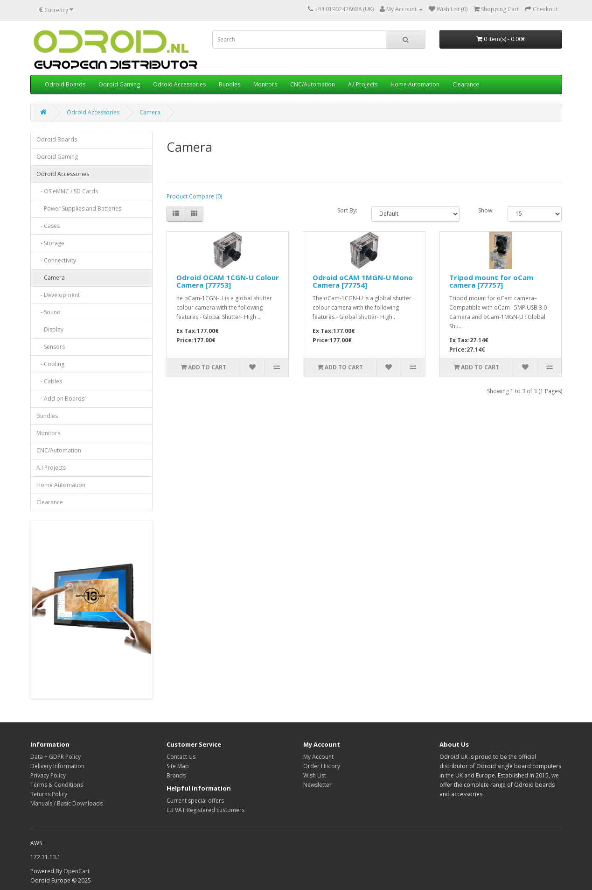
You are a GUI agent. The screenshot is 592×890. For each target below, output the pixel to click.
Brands (176, 775)
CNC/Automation (312, 84)
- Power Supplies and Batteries (78, 208)
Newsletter (317, 785)
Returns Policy (48, 794)
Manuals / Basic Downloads (66, 803)
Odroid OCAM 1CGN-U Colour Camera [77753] (227, 281)
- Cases (48, 226)
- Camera (50, 278)
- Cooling (50, 364)
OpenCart (76, 871)
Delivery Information (57, 766)
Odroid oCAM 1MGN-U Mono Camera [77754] (363, 281)
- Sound (48, 312)
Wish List (314, 775)
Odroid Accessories (179, 84)
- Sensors (50, 347)
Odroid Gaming (119, 84)
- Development (58, 295)
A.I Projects (362, 84)
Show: (486, 210)
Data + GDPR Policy (55, 757)
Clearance (466, 84)
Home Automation (414, 84)
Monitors (265, 84)
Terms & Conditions (56, 785)
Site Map (178, 766)
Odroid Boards (65, 84)
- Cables (49, 381)
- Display (49, 329)
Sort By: (347, 210)
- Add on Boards (60, 399)
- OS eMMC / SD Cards (67, 191)
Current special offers (195, 801)
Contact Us (181, 757)
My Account (318, 757)
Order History (321, 766)
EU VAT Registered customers (205, 810)
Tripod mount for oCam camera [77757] (491, 281)
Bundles (229, 84)
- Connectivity (56, 260)
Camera (149, 112)
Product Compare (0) (194, 196)
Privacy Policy (48, 775)
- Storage (50, 243)
